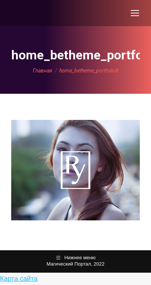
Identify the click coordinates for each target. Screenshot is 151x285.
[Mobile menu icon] (134, 13)
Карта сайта (18, 278)
